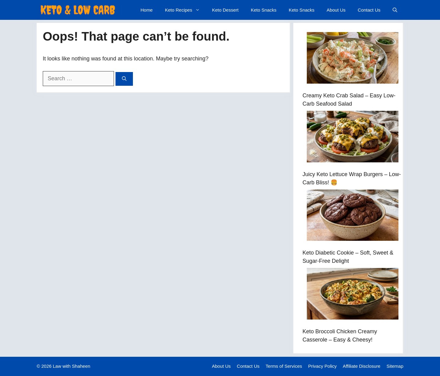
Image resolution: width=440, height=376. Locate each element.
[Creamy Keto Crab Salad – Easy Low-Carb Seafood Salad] (352, 59)
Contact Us (369, 10)
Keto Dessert (225, 10)
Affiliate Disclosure (361, 366)
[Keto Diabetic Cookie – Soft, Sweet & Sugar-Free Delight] (352, 217)
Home (147, 10)
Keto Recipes (185, 10)
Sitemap (395, 366)
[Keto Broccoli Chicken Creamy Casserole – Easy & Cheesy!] (352, 295)
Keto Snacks (264, 10)
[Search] (124, 79)
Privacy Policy (322, 366)
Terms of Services (284, 366)
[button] (395, 10)
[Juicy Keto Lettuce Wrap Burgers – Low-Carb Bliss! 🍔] (352, 138)
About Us (336, 10)
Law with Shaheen (71, 366)
